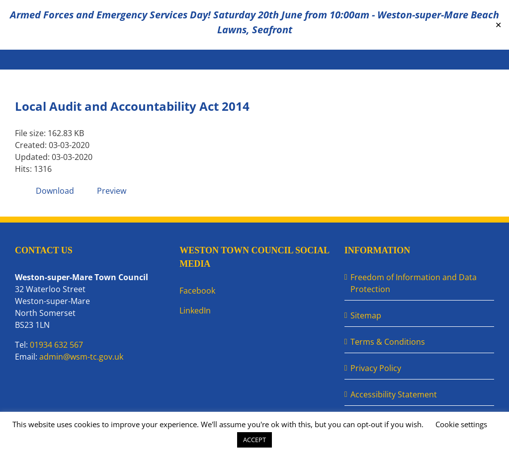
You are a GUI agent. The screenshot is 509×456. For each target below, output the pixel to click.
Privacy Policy (375, 368)
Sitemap (365, 315)
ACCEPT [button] (254, 439)
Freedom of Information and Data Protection (413, 283)
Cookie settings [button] (461, 424)
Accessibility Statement (393, 394)
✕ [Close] (498, 25)
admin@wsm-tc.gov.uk (81, 356)
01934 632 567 (56, 344)
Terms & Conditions (387, 341)
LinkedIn (195, 310)
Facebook (197, 290)
